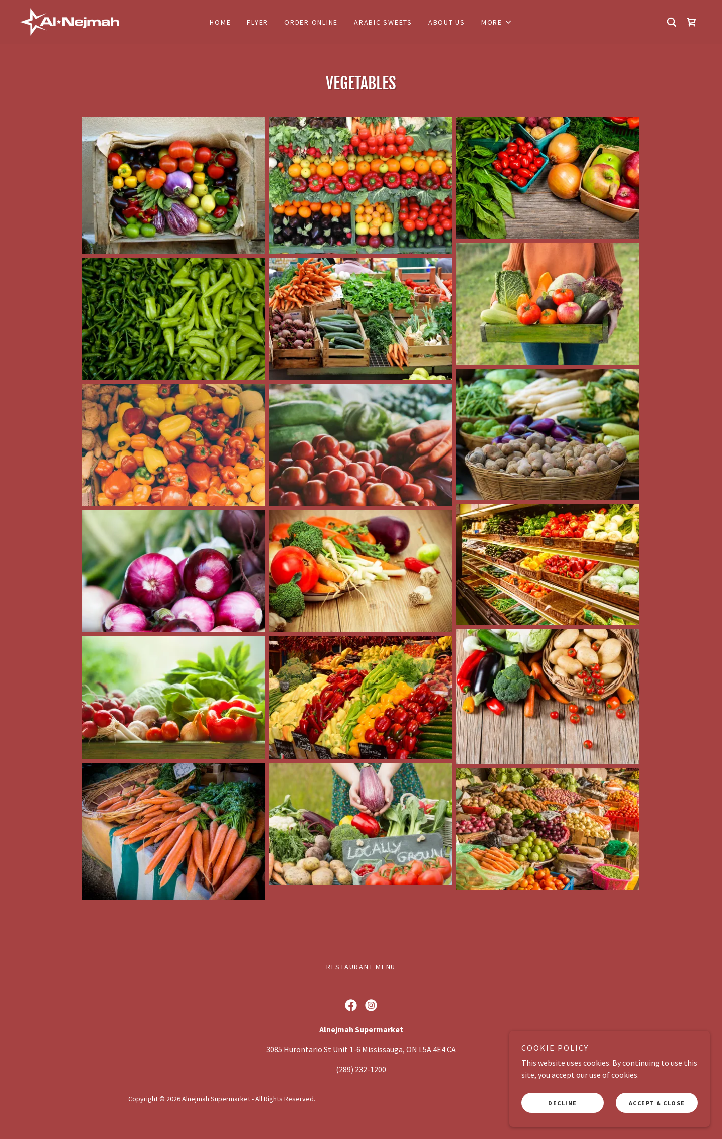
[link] (69, 21)
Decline (562, 1103)
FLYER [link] (257, 22)
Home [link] (220, 22)
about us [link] (446, 22)
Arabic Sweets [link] (383, 22)
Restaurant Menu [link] (361, 966)
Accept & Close (657, 1103)
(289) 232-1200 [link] (361, 1069)
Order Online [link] (311, 22)
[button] (496, 22)
